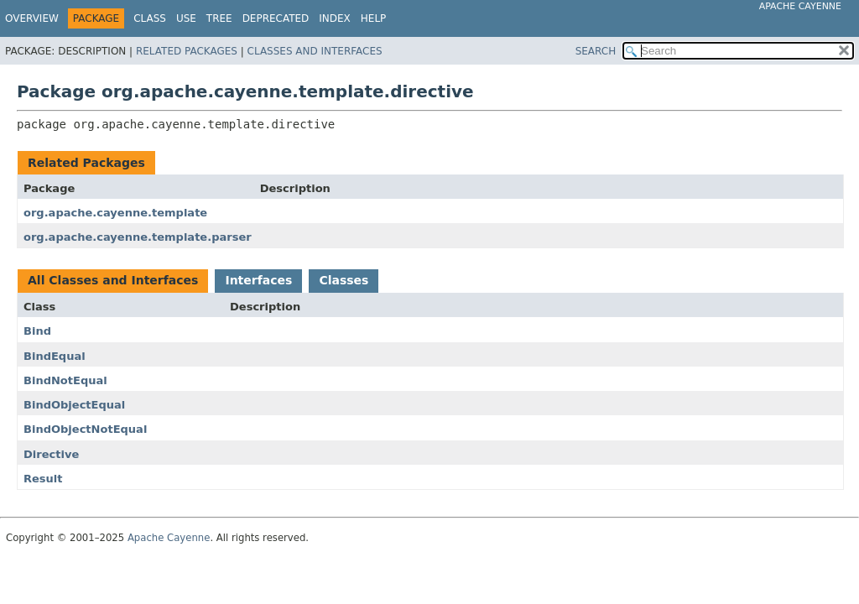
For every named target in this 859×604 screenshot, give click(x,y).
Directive (51, 454)
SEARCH (596, 51)
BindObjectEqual (74, 404)
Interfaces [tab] (258, 280)
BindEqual (54, 356)
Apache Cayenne (800, 6)
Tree (219, 18)
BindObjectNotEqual (85, 429)
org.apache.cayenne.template (115, 212)
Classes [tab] (343, 280)
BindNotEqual (65, 380)
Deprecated (276, 18)
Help (374, 18)
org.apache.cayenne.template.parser (137, 237)
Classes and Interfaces (315, 51)
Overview (32, 18)
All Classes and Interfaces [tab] (113, 280)
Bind (37, 331)
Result (43, 478)
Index (335, 18)
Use (186, 18)
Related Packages (186, 51)
